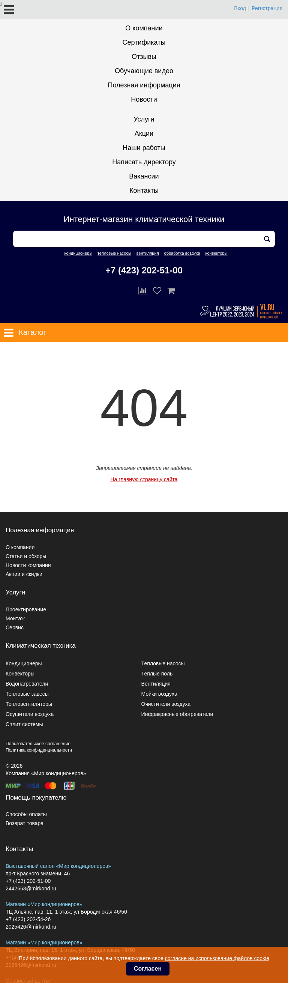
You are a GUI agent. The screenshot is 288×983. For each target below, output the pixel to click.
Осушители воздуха (30, 714)
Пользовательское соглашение (38, 743)
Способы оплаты (26, 814)
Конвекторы (20, 674)
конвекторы (216, 253)
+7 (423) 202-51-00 (144, 270)
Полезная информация (144, 85)
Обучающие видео (144, 71)
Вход (240, 8)
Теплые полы (157, 674)
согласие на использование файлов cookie (217, 958)
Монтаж (15, 618)
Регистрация (267, 8)
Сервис (15, 627)
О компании (143, 28)
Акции (144, 133)
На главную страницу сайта (143, 479)
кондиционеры (78, 253)
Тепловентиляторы (29, 704)
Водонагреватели (27, 684)
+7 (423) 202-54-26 (28, 919)
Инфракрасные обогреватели (177, 714)
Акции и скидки (24, 574)
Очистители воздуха (166, 704)
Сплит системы (24, 724)
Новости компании (28, 565)
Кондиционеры (24, 663)
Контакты (144, 190)
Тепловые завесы (27, 694)
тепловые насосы (114, 253)
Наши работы (144, 148)
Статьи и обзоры (26, 556)
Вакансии (144, 176)
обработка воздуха (182, 253)
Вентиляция (156, 684)
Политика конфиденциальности (39, 750)
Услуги (144, 119)
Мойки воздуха (159, 694)
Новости (144, 99)
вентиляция (147, 253)
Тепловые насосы (163, 663)
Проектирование (26, 609)
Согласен (148, 968)
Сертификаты (144, 42)
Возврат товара (25, 823)
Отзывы (144, 56)
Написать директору (144, 162)
